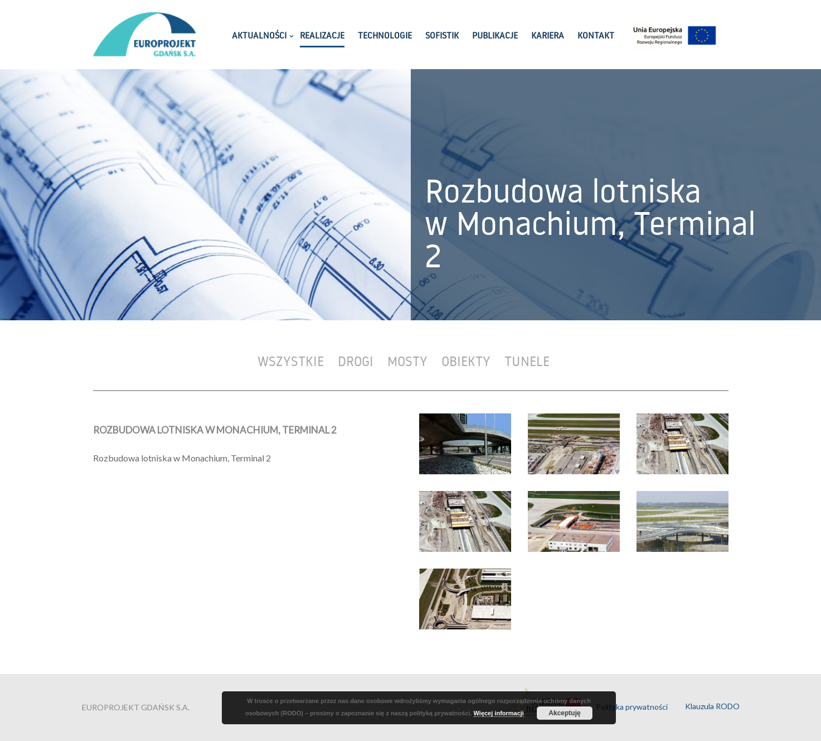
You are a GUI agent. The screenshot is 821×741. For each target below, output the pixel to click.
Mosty (407, 360)
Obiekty (465, 360)
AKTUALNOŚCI (259, 35)
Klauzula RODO (712, 706)
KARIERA (547, 35)
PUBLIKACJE (495, 35)
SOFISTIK (442, 35)
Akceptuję (564, 713)
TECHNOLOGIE (385, 35)
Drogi (355, 360)
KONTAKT (595, 35)
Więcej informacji (499, 713)
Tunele (527, 360)
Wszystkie (291, 360)
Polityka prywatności (632, 706)
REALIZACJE (322, 35)
